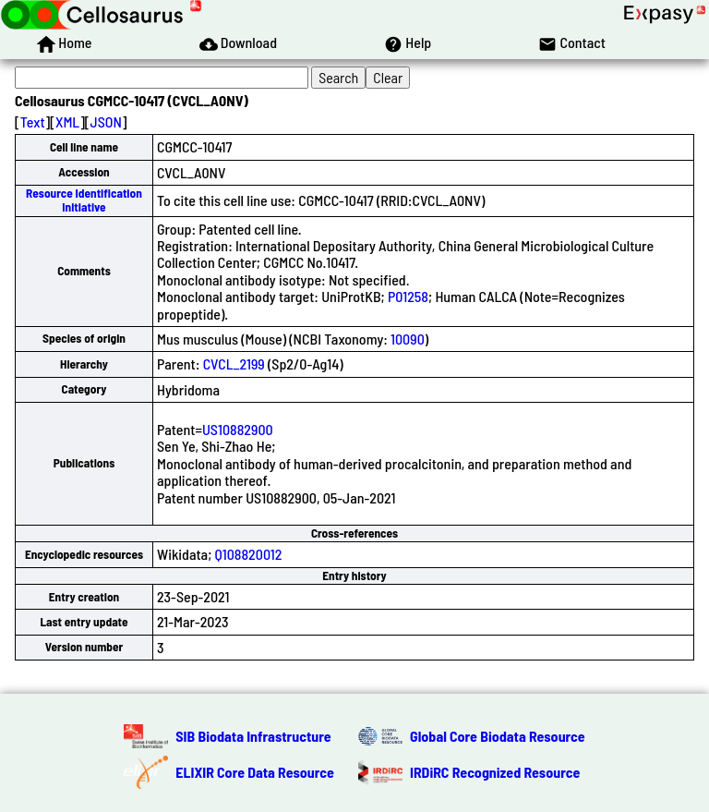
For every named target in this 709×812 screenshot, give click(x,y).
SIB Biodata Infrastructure (252, 736)
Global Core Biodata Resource (497, 736)
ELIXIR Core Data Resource (254, 772)
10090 (408, 338)
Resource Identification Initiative (84, 200)
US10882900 (237, 429)
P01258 (408, 296)
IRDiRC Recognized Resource (495, 772)
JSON (106, 121)
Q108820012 (248, 554)
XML (67, 121)
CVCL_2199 (234, 363)
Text (32, 121)
